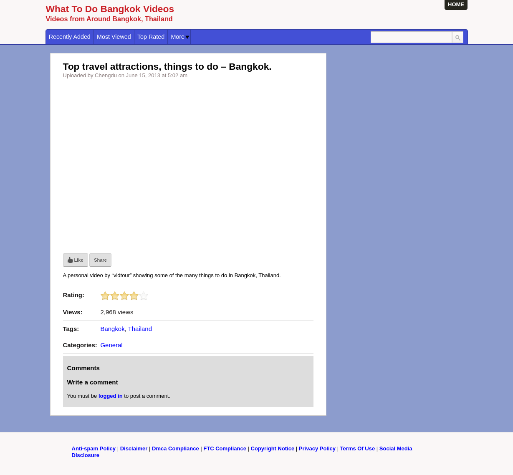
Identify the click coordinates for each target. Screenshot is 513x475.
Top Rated (150, 36)
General (112, 345)
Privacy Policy (317, 448)
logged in (111, 396)
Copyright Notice (273, 448)
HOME (456, 4)
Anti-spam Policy (94, 448)
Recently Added (70, 36)
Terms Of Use (357, 448)
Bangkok (113, 328)
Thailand (140, 328)
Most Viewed (114, 36)
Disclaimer (134, 448)
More (180, 36)
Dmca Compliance (175, 448)
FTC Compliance (224, 448)
